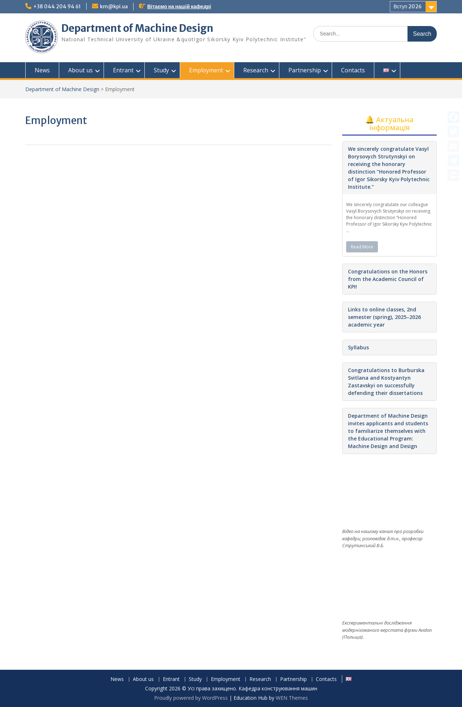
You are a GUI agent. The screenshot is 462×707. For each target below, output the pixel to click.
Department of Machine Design (137, 28)
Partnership (304, 70)
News (42, 70)
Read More (362, 247)
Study (161, 70)
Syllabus (358, 347)
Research (255, 70)
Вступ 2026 (408, 6)
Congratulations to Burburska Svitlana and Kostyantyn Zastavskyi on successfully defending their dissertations (386, 381)
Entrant (123, 70)
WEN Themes (292, 697)
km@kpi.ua (114, 6)
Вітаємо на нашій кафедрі (179, 6)
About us (80, 70)
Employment (206, 70)
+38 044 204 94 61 (57, 6)
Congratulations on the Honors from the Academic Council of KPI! (387, 279)
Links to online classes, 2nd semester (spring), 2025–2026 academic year (384, 317)
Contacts (353, 70)
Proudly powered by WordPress (191, 697)
